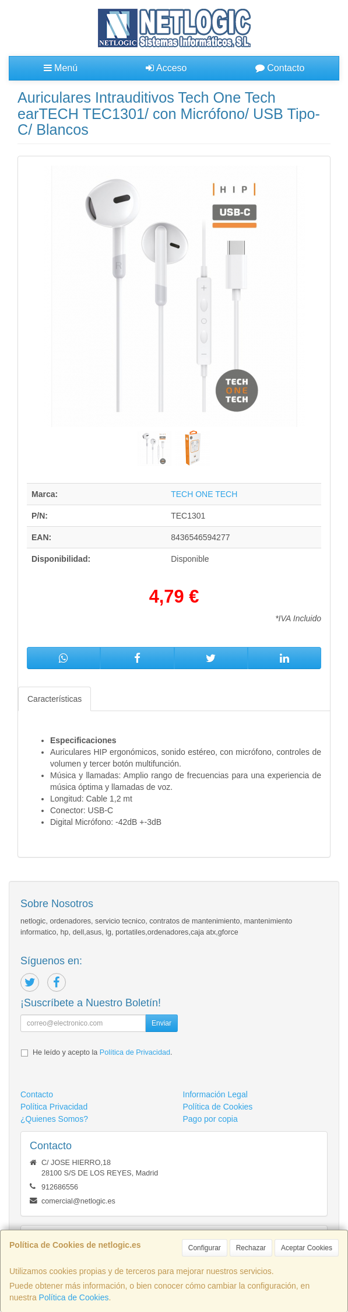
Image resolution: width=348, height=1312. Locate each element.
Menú (61, 68)
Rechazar (251, 1248)
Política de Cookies (74, 1297)
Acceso (166, 68)
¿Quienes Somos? (54, 1119)
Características (54, 699)
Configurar (204, 1248)
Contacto (279, 68)
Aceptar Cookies (306, 1248)
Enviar (161, 1023)
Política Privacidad (53, 1106)
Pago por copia (210, 1119)
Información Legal (215, 1094)
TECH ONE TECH (204, 494)
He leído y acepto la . (102, 1052)
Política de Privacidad (135, 1052)
